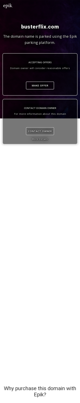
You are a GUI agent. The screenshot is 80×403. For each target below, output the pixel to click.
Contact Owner (40, 131)
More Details (40, 138)
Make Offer (40, 85)
